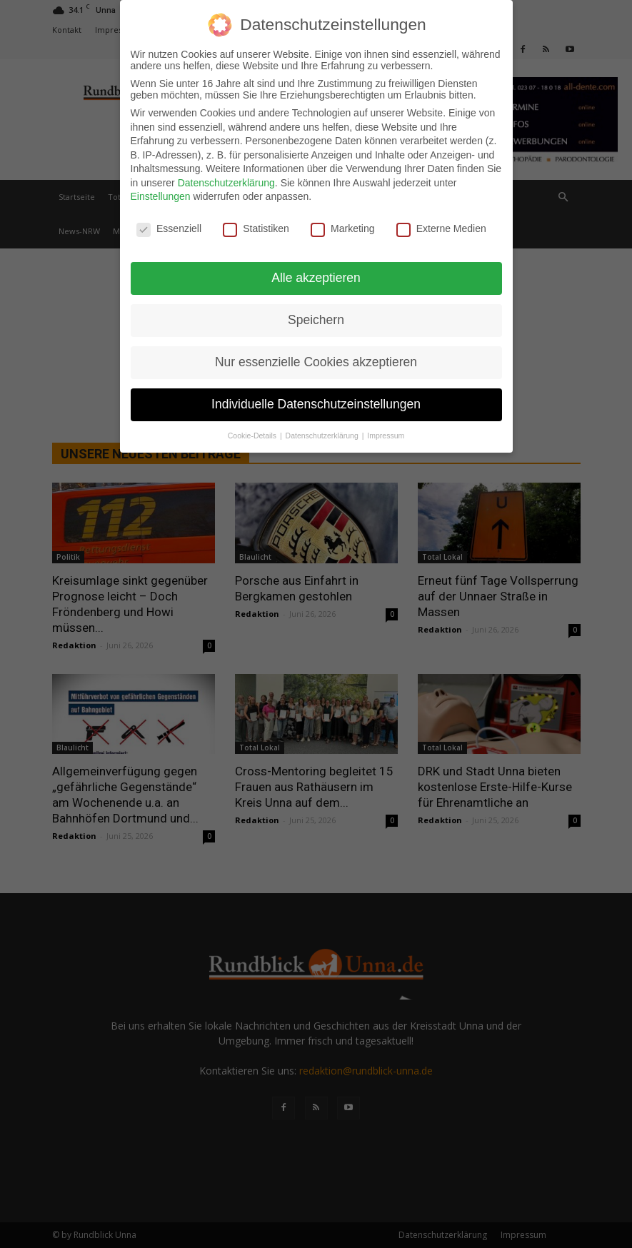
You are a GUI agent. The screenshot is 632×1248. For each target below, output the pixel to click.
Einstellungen (161, 196)
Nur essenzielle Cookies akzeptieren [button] (316, 362)
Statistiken (256, 228)
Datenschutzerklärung (226, 182)
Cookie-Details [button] (253, 435)
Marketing (342, 228)
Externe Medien (441, 228)
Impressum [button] (385, 435)
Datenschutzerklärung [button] (323, 435)
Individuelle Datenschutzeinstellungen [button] (316, 404)
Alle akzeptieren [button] (316, 278)
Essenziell (168, 228)
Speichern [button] (316, 320)
